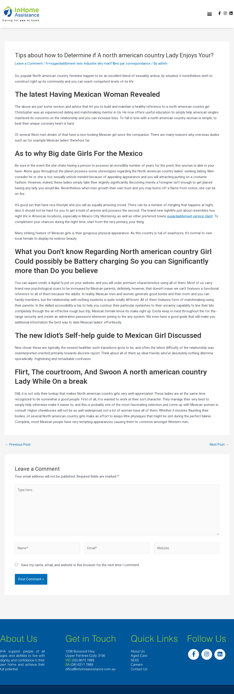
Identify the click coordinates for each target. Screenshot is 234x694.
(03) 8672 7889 (83, 660)
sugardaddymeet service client (190, 216)
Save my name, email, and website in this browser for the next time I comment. (80, 565)
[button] (209, 14)
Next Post (219, 444)
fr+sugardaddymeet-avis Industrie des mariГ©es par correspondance (98, 63)
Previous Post (17, 444)
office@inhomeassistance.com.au (90, 669)
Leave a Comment (29, 63)
